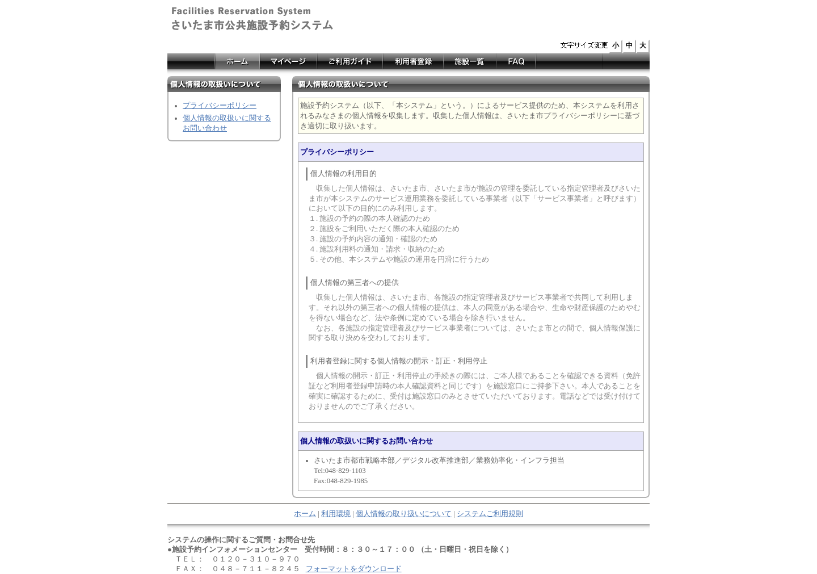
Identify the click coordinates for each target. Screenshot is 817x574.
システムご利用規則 (490, 514)
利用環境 (336, 514)
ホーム (305, 514)
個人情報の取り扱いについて (404, 514)
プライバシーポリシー (219, 106)
